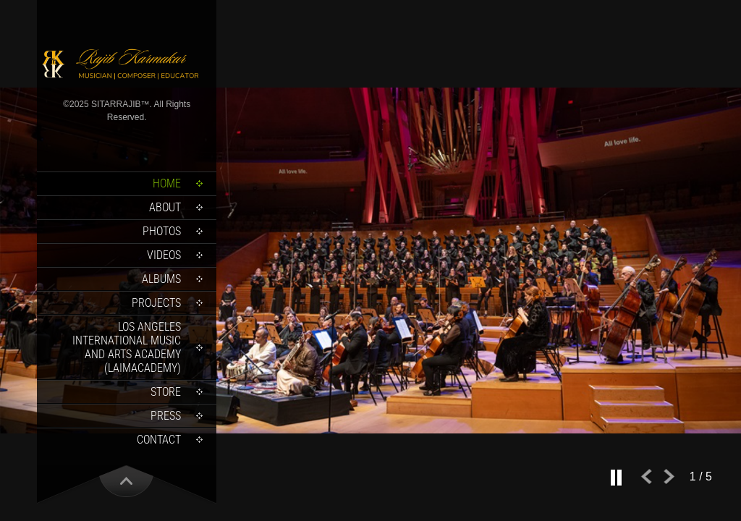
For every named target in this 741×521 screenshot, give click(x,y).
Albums (161, 279)
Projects (156, 303)
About (165, 207)
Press (166, 416)
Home (167, 183)
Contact (159, 439)
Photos (162, 231)
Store (166, 392)
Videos (164, 255)
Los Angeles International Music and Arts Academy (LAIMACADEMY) (126, 347)
